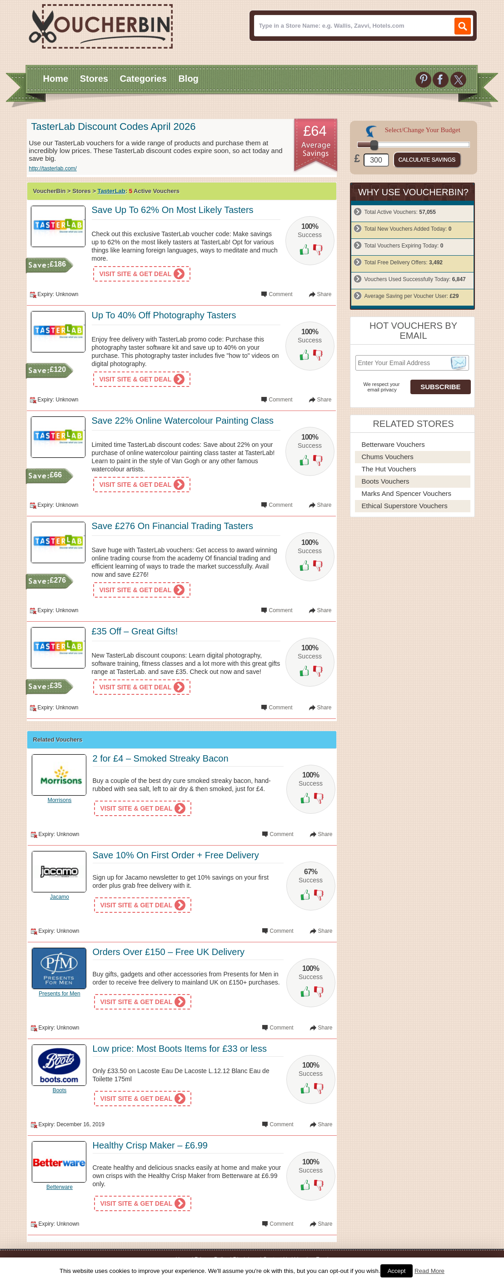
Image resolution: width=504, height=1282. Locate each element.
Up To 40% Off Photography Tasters (164, 315)
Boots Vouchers (385, 481)
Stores (94, 79)
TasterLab (111, 191)
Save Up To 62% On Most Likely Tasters (173, 210)
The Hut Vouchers (389, 469)
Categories (143, 79)
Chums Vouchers (388, 456)
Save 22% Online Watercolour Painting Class (183, 421)
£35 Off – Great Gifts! (135, 631)
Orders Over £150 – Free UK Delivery (169, 952)
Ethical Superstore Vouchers (405, 506)
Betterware (59, 1187)
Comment (280, 294)
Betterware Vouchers (393, 444)
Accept (397, 1270)
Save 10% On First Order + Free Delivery (176, 855)
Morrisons (60, 800)
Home (56, 79)
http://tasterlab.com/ (53, 168)
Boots (60, 1090)
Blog (188, 79)
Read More (429, 1270)
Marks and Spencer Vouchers (407, 493)
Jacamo (59, 897)
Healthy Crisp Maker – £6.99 (150, 1145)
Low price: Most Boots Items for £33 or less (180, 1049)
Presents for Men (59, 993)
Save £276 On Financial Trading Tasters (172, 526)
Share (324, 294)
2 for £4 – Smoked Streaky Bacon (161, 758)
